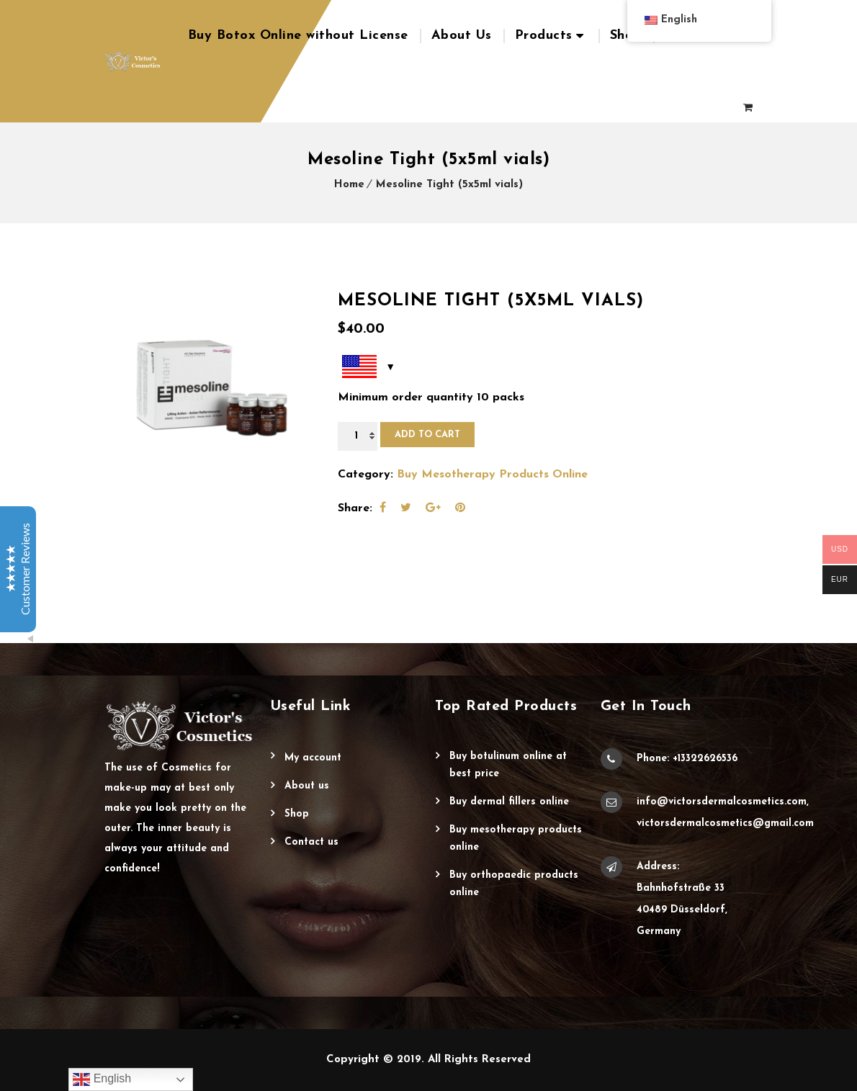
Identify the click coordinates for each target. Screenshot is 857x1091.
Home (349, 184)
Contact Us (311, 842)
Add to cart (427, 434)
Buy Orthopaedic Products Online (513, 884)
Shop (626, 35)
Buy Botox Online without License (298, 35)
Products (544, 35)
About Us (461, 35)
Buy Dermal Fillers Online (509, 801)
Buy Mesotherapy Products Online (492, 474)
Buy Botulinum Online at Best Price (508, 765)
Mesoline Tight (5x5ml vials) (449, 184)
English (102, 1079)
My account (312, 758)
